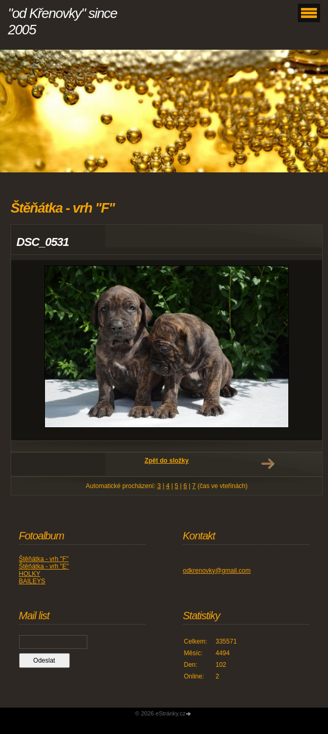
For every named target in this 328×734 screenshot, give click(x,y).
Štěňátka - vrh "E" (44, 566)
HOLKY (30, 573)
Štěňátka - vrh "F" (44, 559)
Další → (268, 464)
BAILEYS (32, 581)
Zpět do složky (166, 460)
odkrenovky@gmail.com (217, 570)
